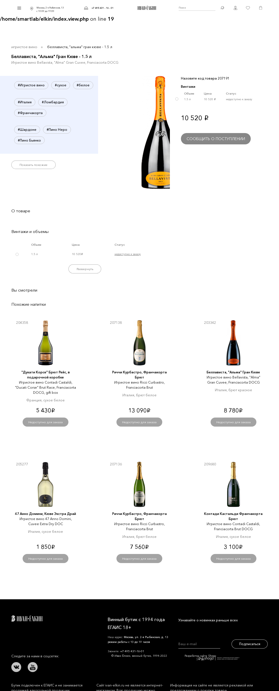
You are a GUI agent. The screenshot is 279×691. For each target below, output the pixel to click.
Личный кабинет (235, 8)
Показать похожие (33, 165)
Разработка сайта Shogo (212, 657)
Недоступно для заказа (45, 422)
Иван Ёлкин (26, 618)
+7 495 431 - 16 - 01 (103, 8)
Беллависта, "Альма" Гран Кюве (233, 372)
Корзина (260, 8)
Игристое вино (24, 46)
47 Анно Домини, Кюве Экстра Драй (45, 514)
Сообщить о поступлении (216, 138)
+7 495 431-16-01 (132, 651)
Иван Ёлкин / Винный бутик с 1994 (146, 8)
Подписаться (249, 644)
